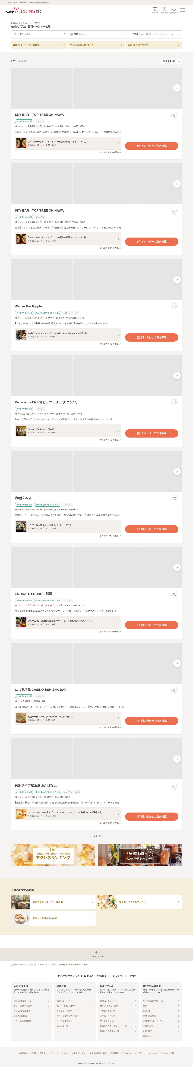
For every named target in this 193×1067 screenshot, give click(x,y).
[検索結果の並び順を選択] (171, 61)
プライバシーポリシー (59, 1053)
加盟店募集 (114, 1053)
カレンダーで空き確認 (152, 146)
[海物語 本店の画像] (96, 471)
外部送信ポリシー (79, 1053)
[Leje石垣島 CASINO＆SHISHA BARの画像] (96, 663)
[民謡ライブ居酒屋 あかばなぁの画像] (96, 758)
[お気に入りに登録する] (174, 115)
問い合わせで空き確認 (152, 337)
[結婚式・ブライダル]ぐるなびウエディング (29, 964)
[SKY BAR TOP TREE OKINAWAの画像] (96, 88)
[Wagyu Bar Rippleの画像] (96, 279)
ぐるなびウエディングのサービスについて (140, 1053)
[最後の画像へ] (177, 88)
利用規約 (33, 1053)
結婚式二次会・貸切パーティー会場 (65, 964)
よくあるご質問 (167, 1053)
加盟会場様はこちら (98, 1053)
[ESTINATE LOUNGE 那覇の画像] (96, 567)
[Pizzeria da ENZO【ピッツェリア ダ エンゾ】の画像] (96, 375)
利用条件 (43, 1053)
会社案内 (23, 1053)
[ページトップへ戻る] (96, 954)
